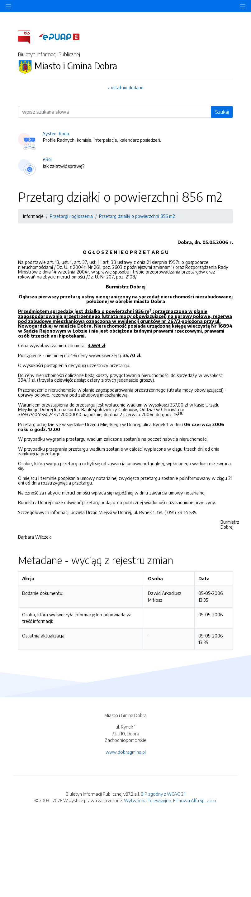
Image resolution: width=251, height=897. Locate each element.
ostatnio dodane (127, 87)
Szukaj (222, 112)
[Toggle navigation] (242, 6)
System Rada (56, 133)
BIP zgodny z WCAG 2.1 (163, 794)
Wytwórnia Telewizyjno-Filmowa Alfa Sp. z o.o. (170, 800)
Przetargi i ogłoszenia (71, 216)
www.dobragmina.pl (126, 752)
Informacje (33, 216)
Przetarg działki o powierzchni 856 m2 (137, 216)
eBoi (47, 159)
